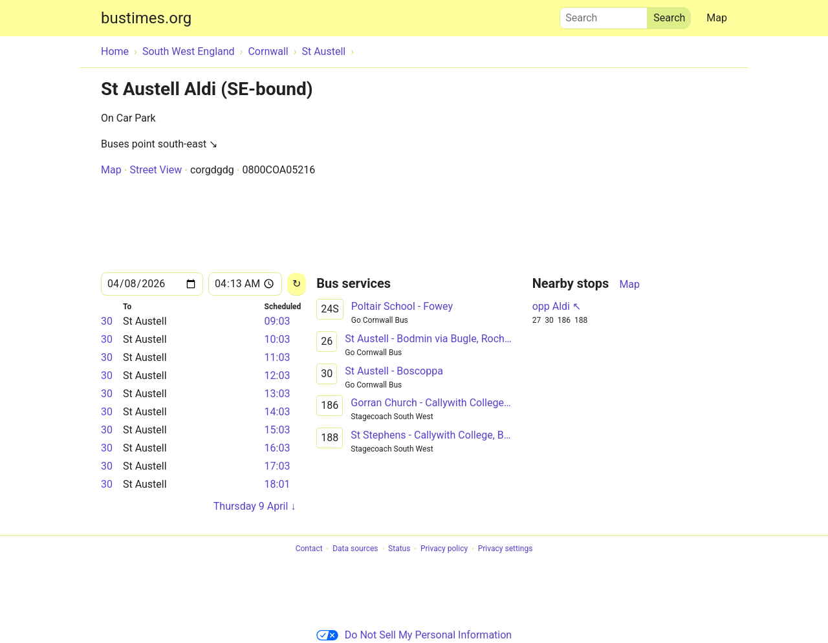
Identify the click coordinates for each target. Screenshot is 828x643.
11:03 (277, 357)
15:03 (277, 430)
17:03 (277, 466)
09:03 (277, 321)
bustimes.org (146, 18)
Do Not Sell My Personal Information (414, 635)
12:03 (277, 375)
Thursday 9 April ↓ (254, 506)
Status (399, 549)
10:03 (277, 339)
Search (604, 15)
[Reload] (296, 284)
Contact (309, 549)
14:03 (277, 412)
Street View (155, 170)
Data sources (355, 549)
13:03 (277, 393)
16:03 (277, 448)
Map (716, 18)
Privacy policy (444, 549)
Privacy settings (505, 549)
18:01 (277, 484)
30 (107, 321)
